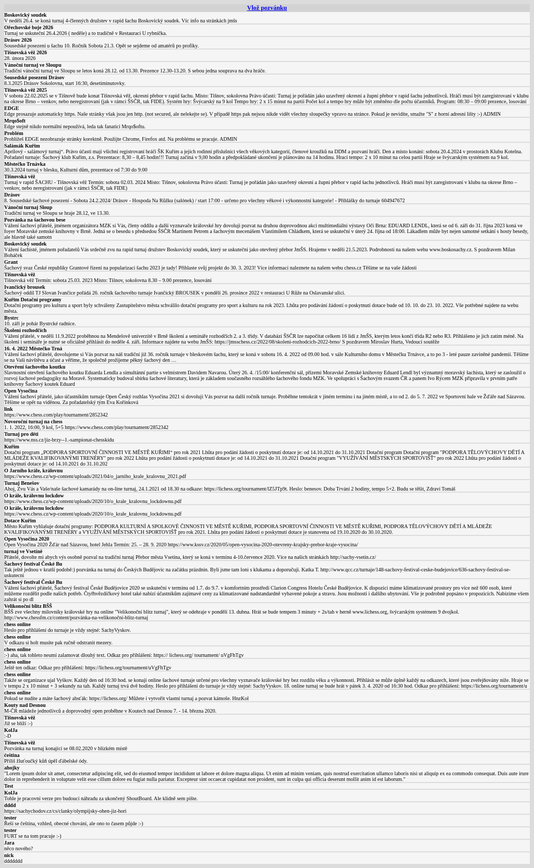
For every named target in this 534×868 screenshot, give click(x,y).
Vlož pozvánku (267, 7)
